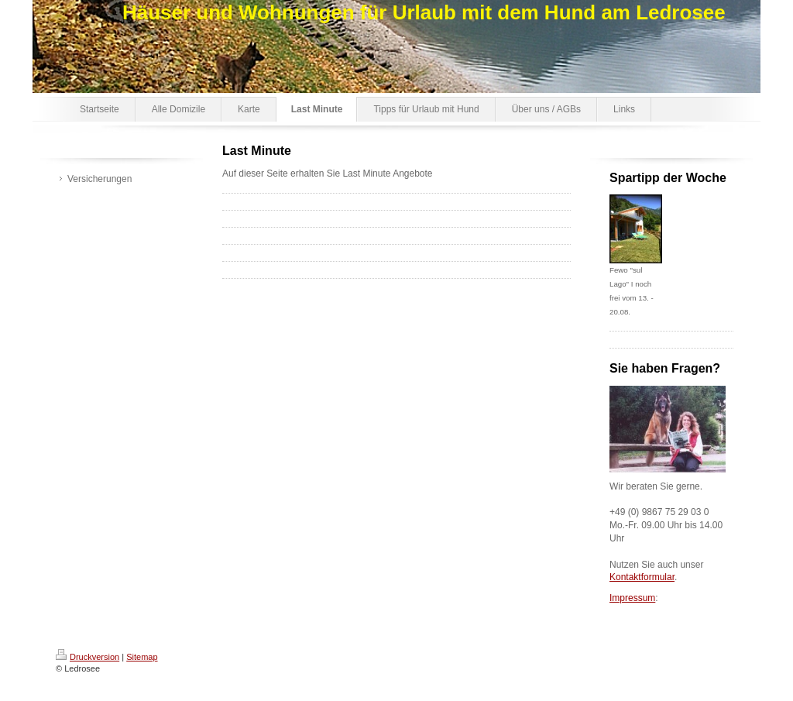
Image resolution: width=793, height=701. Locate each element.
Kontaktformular (642, 577)
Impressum (632, 598)
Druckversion (87, 656)
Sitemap (141, 656)
